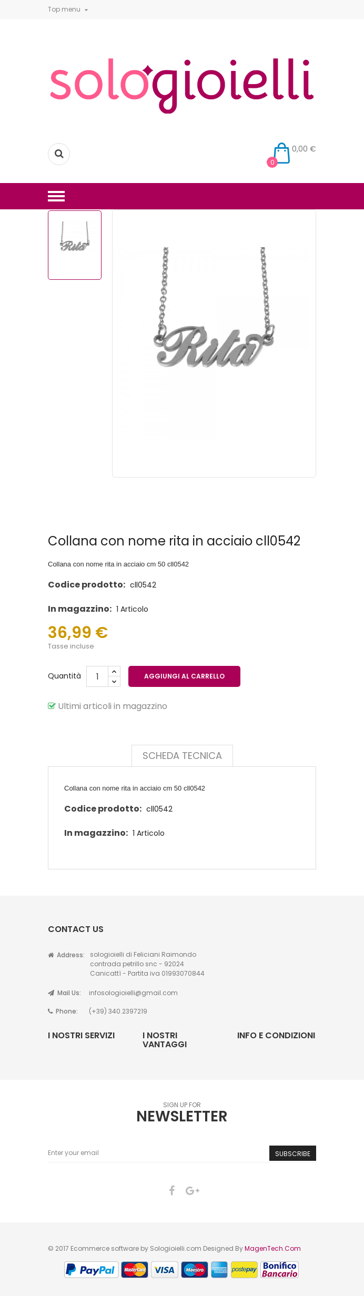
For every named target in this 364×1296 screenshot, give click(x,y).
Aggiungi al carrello (184, 676)
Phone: (63, 1011)
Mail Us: (64, 993)
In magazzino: (80, 609)
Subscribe (292, 1153)
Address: (66, 954)
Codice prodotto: (86, 585)
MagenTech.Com (273, 1248)
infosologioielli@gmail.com (133, 992)
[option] (75, 245)
